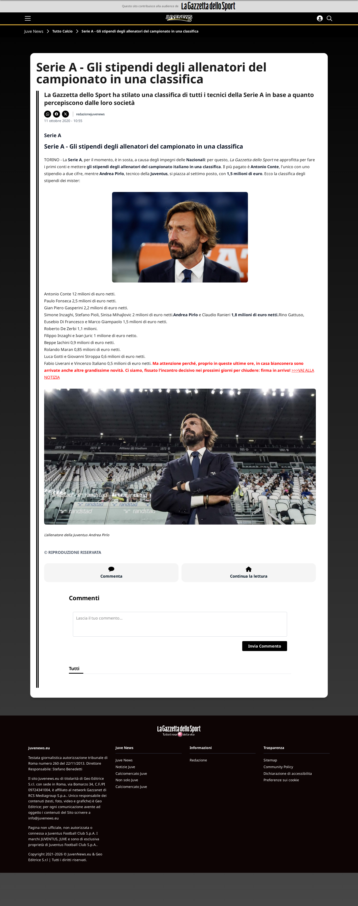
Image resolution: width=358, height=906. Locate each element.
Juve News (33, 31)
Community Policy (278, 766)
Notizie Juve (125, 766)
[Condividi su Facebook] (56, 114)
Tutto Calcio (62, 31)
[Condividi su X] (65, 114)
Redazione (198, 760)
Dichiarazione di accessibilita (288, 773)
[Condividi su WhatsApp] (47, 114)
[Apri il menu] (27, 18)
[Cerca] (330, 18)
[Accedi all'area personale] (320, 18)
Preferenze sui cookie (281, 780)
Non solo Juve (127, 780)
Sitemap (270, 760)
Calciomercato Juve (131, 773)
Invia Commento (264, 646)
